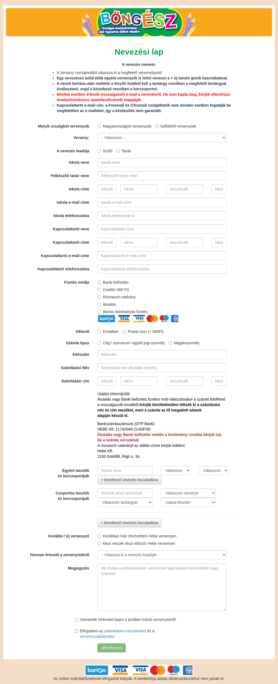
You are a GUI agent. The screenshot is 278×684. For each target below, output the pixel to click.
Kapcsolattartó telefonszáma (63, 269)
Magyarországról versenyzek (124, 126)
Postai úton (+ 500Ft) (142, 331)
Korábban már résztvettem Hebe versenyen (136, 536)
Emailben (108, 331)
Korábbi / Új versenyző (68, 536)
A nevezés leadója (73, 151)
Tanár (123, 151)
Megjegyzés (78, 568)
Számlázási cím (75, 381)
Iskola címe (79, 189)
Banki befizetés (113, 282)
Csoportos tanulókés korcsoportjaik (72, 496)
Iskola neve (79, 162)
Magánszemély (184, 343)
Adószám (80, 354)
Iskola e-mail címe (73, 202)
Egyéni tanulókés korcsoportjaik (73, 473)
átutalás (106, 304)
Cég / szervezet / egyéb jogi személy (131, 343)
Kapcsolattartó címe (71, 242)
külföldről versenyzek (175, 126)
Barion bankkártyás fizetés (122, 311)
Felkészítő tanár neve (70, 176)
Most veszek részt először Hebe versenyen (136, 543)
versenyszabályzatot (97, 636)
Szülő (104, 151)
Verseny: (81, 137)
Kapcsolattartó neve (71, 229)
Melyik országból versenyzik (63, 126)
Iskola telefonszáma (71, 215)
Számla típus (77, 343)
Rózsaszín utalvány (116, 297)
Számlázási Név (75, 368)
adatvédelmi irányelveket (125, 631)
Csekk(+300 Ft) (113, 289)
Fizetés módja (76, 282)
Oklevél (82, 331)
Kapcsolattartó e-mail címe (65, 255)
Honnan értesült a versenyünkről (59, 555)
